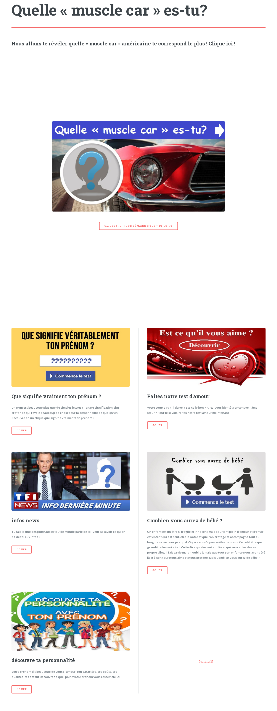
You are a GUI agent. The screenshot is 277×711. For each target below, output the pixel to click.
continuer (206, 660)
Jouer (22, 430)
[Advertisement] (139, 83)
